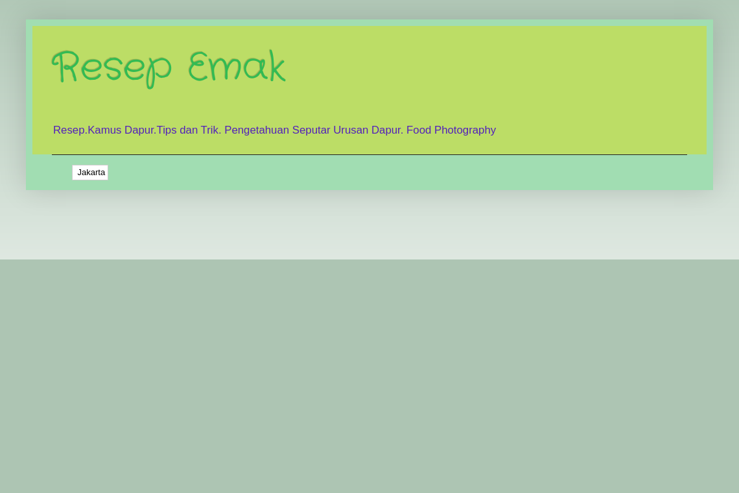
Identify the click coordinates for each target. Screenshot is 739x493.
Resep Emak (169, 68)
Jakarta (90, 172)
